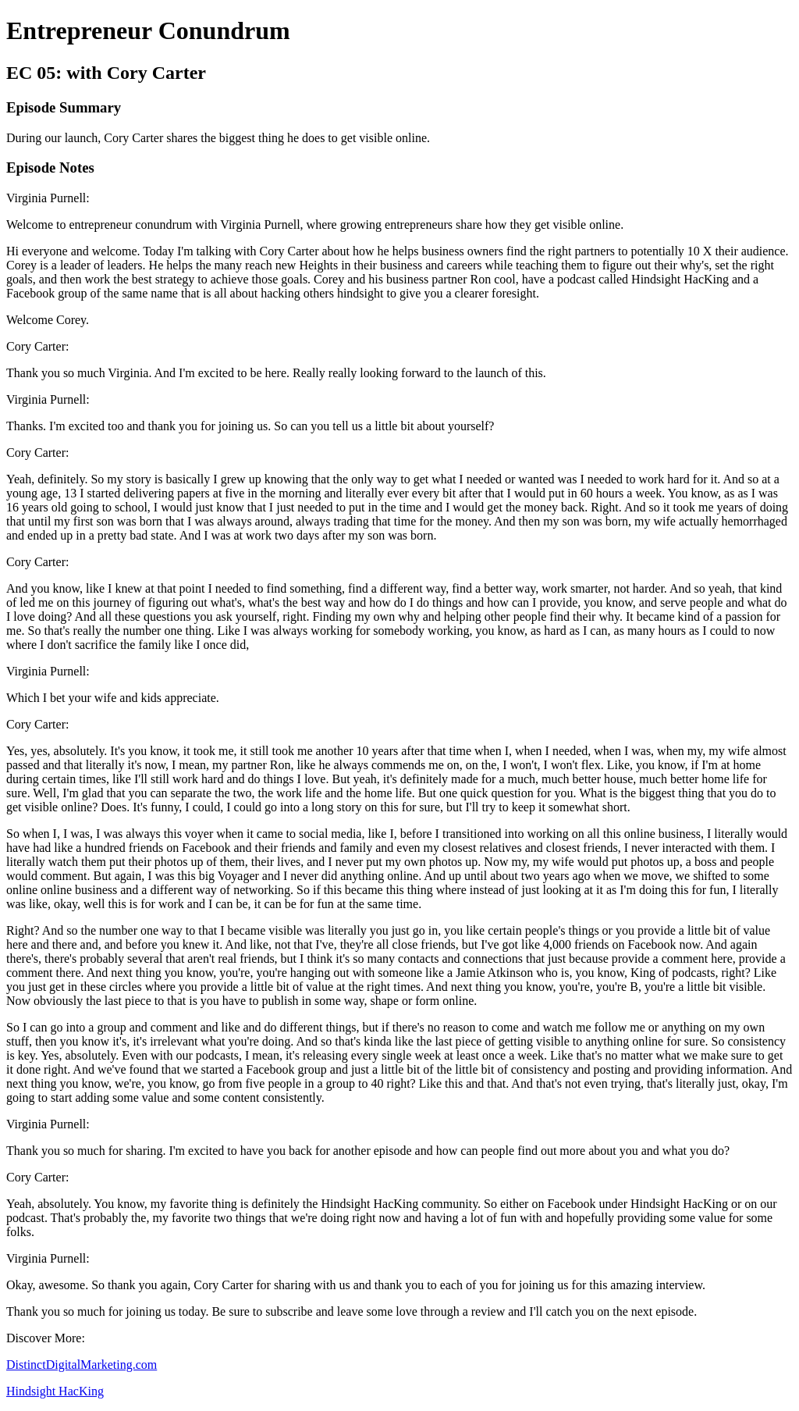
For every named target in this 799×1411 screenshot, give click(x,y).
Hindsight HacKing (55, 1391)
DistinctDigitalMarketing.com (81, 1364)
